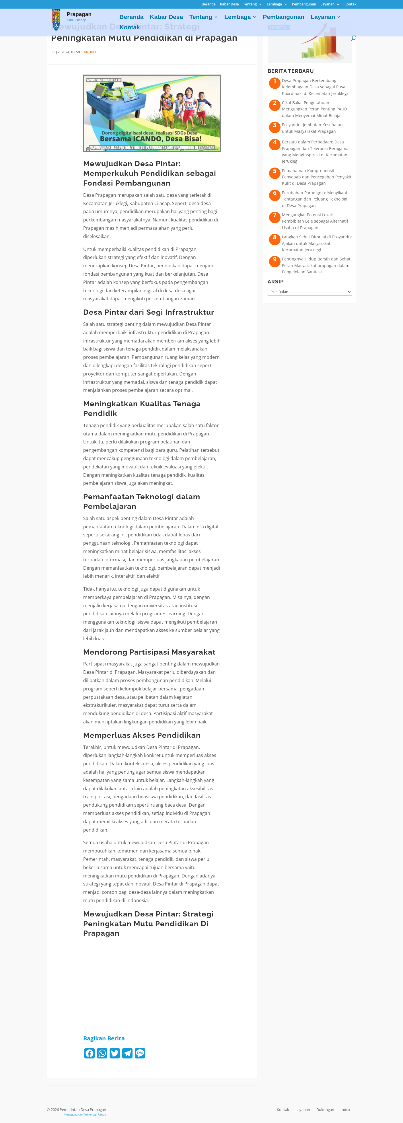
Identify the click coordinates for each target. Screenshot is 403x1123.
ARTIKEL (90, 52)
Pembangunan (304, 5)
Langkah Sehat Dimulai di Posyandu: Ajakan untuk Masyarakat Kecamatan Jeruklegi (317, 243)
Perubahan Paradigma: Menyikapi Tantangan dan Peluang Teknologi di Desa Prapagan (314, 199)
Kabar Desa (229, 5)
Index (345, 1109)
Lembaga (274, 5)
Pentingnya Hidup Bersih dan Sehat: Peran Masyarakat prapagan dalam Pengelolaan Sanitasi (317, 265)
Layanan (327, 5)
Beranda (209, 5)
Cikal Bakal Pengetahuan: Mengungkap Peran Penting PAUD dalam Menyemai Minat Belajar (314, 109)
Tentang (250, 5)
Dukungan (325, 1109)
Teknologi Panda (94, 1114)
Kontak (350, 5)
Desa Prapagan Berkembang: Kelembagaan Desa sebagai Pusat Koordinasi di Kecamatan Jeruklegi (315, 87)
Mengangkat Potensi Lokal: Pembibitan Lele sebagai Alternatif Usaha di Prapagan (315, 221)
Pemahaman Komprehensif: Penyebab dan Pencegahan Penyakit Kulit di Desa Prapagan (316, 177)
